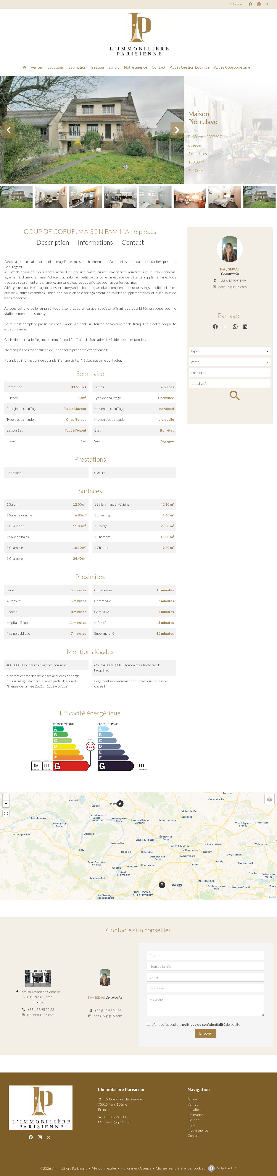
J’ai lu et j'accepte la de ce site (196, 1024)
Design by (226, 1168)
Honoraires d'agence (136, 1168)
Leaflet (272, 897)
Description (53, 242)
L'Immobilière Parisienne (121, 1089)
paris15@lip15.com (232, 287)
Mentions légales (104, 1168)
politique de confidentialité (203, 1024)
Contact (133, 242)
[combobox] (230, 351)
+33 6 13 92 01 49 (232, 280)
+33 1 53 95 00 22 (40, 1009)
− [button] (6, 804)
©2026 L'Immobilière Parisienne (63, 1168)
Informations (95, 242)
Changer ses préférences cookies (180, 1168)
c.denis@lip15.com (41, 1015)
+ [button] (6, 797)
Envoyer (205, 1033)
